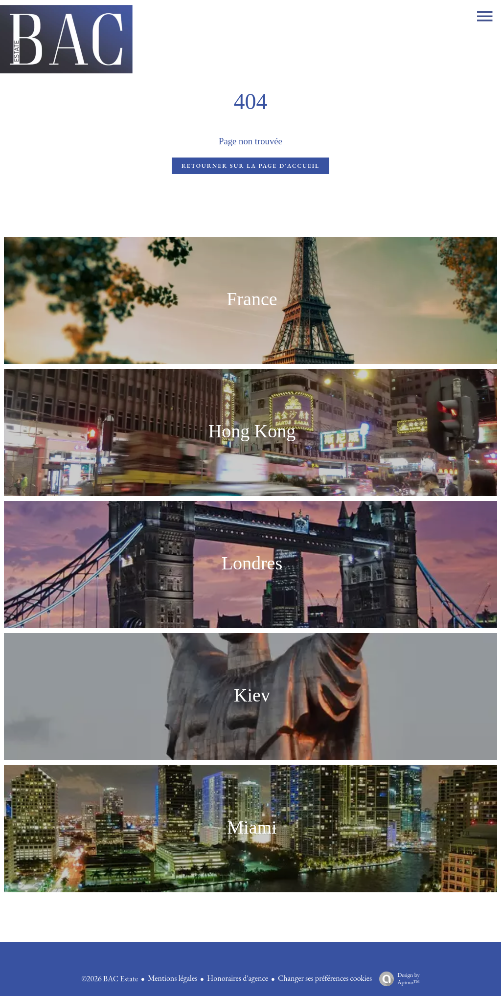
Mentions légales (172, 978)
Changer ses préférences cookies (325, 978)
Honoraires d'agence (237, 978)
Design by (397, 978)
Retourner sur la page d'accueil (250, 166)
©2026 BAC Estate (109, 978)
